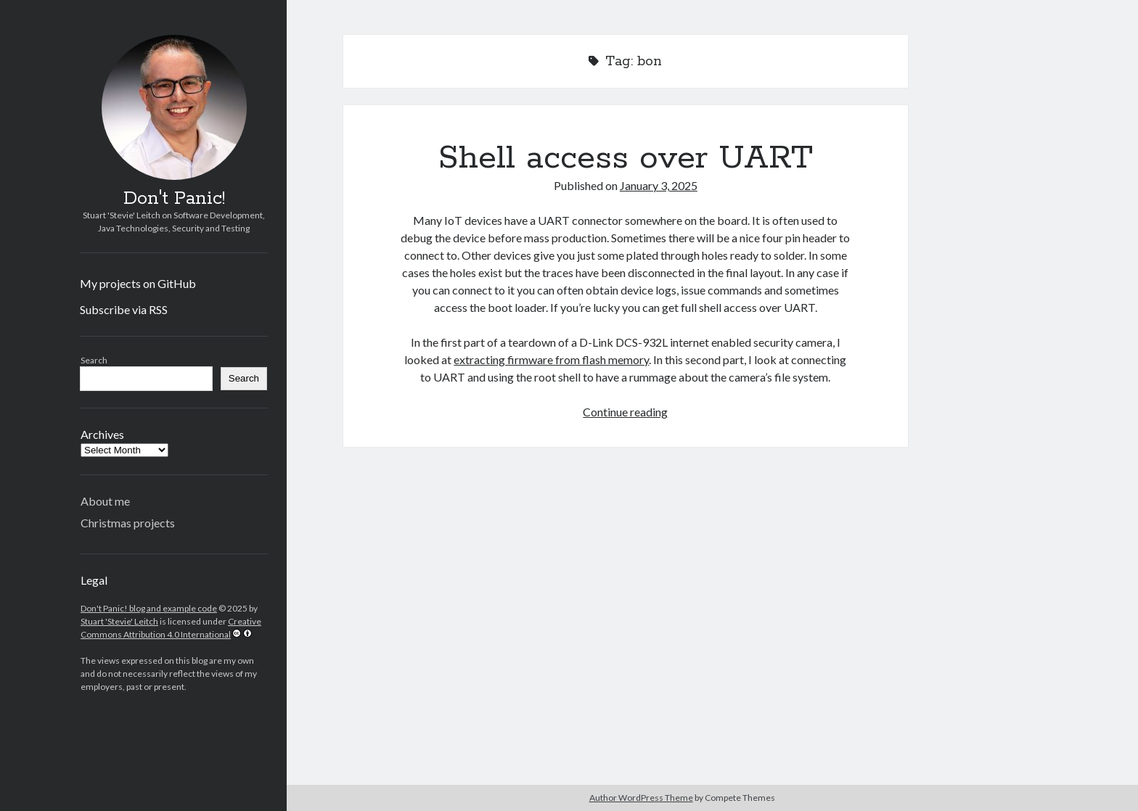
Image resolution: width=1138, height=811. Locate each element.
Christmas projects (128, 523)
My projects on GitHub (138, 283)
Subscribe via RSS (124, 309)
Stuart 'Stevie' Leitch (119, 621)
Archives (102, 434)
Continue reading (625, 412)
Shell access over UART (625, 158)
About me (105, 501)
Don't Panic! (174, 198)
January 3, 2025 (658, 185)
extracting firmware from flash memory (551, 359)
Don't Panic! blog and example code (149, 608)
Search (94, 360)
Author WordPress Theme (641, 797)
